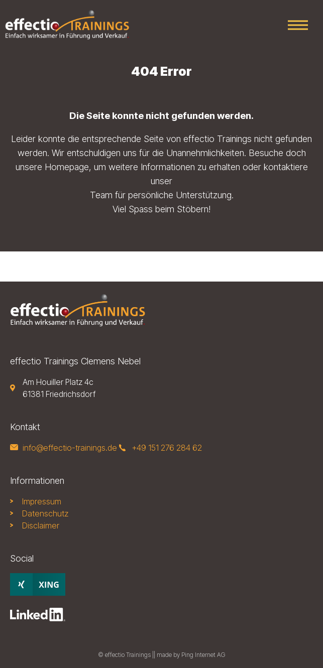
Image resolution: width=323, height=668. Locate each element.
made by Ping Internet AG (191, 654)
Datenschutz (45, 513)
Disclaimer (40, 525)
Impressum (41, 501)
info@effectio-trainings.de (70, 448)
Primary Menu (298, 25)
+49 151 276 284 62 (167, 448)
